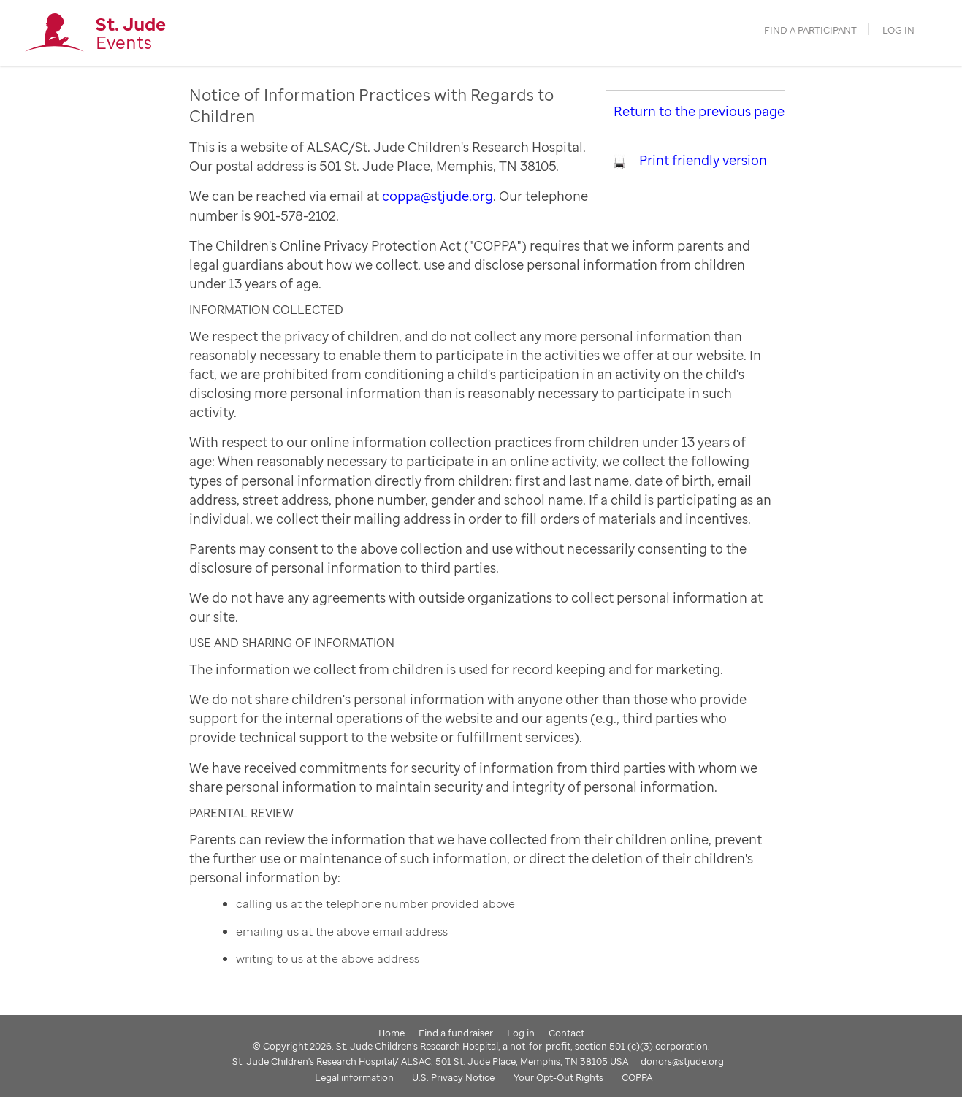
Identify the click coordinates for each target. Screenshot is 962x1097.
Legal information (354, 1077)
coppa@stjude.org (437, 196)
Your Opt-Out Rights (558, 1077)
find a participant (810, 30)
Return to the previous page (699, 111)
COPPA (637, 1077)
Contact (566, 1032)
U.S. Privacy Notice (453, 1077)
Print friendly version (703, 160)
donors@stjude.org (682, 1061)
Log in (898, 30)
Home (391, 1032)
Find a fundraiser (456, 1032)
